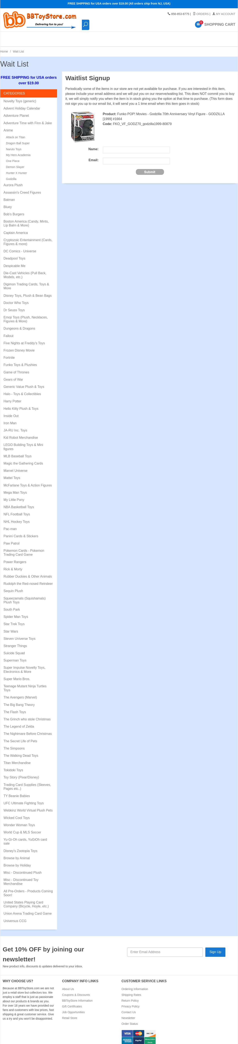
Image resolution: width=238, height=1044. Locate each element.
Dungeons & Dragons (19, 325)
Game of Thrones (16, 369)
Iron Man (10, 419)
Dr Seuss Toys (14, 306)
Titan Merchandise (17, 759)
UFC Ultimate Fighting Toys (24, 799)
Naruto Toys (13, 145)
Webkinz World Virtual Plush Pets (28, 807)
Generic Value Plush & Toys (24, 383)
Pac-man (10, 525)
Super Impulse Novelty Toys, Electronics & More (24, 666)
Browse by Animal (17, 854)
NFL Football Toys (17, 510)
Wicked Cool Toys (17, 814)
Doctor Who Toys (16, 299)
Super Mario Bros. (17, 675)
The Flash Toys (15, 708)
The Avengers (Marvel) (20, 694)
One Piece (12, 157)
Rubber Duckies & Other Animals (28, 573)
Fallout (8, 332)
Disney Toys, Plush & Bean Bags (28, 292)
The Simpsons (14, 745)
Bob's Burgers (14, 210)
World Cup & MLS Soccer (22, 829)
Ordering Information (135, 985)
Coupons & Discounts (76, 991)
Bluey (8, 203)
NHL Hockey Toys (17, 518)
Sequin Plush (13, 587)
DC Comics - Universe (20, 247)
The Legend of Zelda (19, 723)
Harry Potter (12, 397)
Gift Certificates (72, 1003)
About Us (68, 985)
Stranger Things (15, 642)
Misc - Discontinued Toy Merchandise (21, 878)
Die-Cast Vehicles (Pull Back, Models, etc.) (25, 271)
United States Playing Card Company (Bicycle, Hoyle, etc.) (26, 901)
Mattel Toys (12, 474)
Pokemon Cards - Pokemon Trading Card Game (24, 549)
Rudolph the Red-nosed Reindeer (28, 580)
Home (4, 48)
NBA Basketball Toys (19, 503)
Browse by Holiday (17, 862)
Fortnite (9, 354)
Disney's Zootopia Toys (20, 847)
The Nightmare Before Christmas (28, 730)
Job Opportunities (73, 1008)
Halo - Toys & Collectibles (22, 390)
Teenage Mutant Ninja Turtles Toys (25, 684)
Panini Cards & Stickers (21, 532)
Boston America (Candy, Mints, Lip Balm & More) (26, 220)
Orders (201, 14)
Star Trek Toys (14, 620)
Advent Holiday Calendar (22, 105)
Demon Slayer (15, 163)
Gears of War (13, 376)
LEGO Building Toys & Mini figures (23, 443)
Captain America (16, 229)
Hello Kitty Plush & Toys (21, 405)
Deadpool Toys (14, 255)
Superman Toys (15, 657)
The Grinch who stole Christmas (27, 715)
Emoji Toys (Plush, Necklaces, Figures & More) (26, 315)
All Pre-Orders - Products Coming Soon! (28, 889)
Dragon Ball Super (18, 139)
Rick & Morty (13, 565)
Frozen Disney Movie (19, 347)
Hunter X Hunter (16, 169)
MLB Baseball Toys (18, 452)
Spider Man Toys (16, 613)
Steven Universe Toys (19, 635)
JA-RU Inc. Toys (15, 427)
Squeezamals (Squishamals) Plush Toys (25, 597)
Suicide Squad (14, 649)
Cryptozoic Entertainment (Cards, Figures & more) (28, 238)
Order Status (130, 1020)
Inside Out (11, 412)
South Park (12, 606)
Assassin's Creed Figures (22, 189)
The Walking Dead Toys (21, 752)
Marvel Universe (16, 467)
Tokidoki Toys (13, 766)
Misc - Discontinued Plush (23, 869)
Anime (8, 127)
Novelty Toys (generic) (20, 97)
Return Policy (130, 997)
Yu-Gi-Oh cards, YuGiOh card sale (25, 838)
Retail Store (69, 1014)
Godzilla (11, 175)
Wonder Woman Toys (19, 821)
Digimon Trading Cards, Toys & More (26, 282)
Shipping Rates (131, 991)
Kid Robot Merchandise (21, 434)
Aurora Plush (13, 181)
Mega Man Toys (15, 489)
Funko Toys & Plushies (20, 361)
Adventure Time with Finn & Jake (28, 119)
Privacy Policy (131, 1003)
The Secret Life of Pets (20, 737)
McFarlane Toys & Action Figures (28, 482)
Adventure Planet (16, 112)
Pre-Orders (160, 37)
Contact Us (129, 1008)
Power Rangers (15, 558)
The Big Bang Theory (19, 701)
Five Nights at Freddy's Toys (24, 339)
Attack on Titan (15, 133)
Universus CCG (15, 917)
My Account (223, 14)
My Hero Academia (18, 151)
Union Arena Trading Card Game (28, 910)
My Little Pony (14, 496)
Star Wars (11, 628)
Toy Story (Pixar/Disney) (21, 774)
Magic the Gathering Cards (23, 460)
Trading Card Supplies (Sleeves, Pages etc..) (27, 783)
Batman (9, 196)
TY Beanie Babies (17, 792)
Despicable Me (14, 262)
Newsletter (128, 1014)
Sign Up (215, 948)
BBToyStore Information (77, 997)
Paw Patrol (11, 540)
